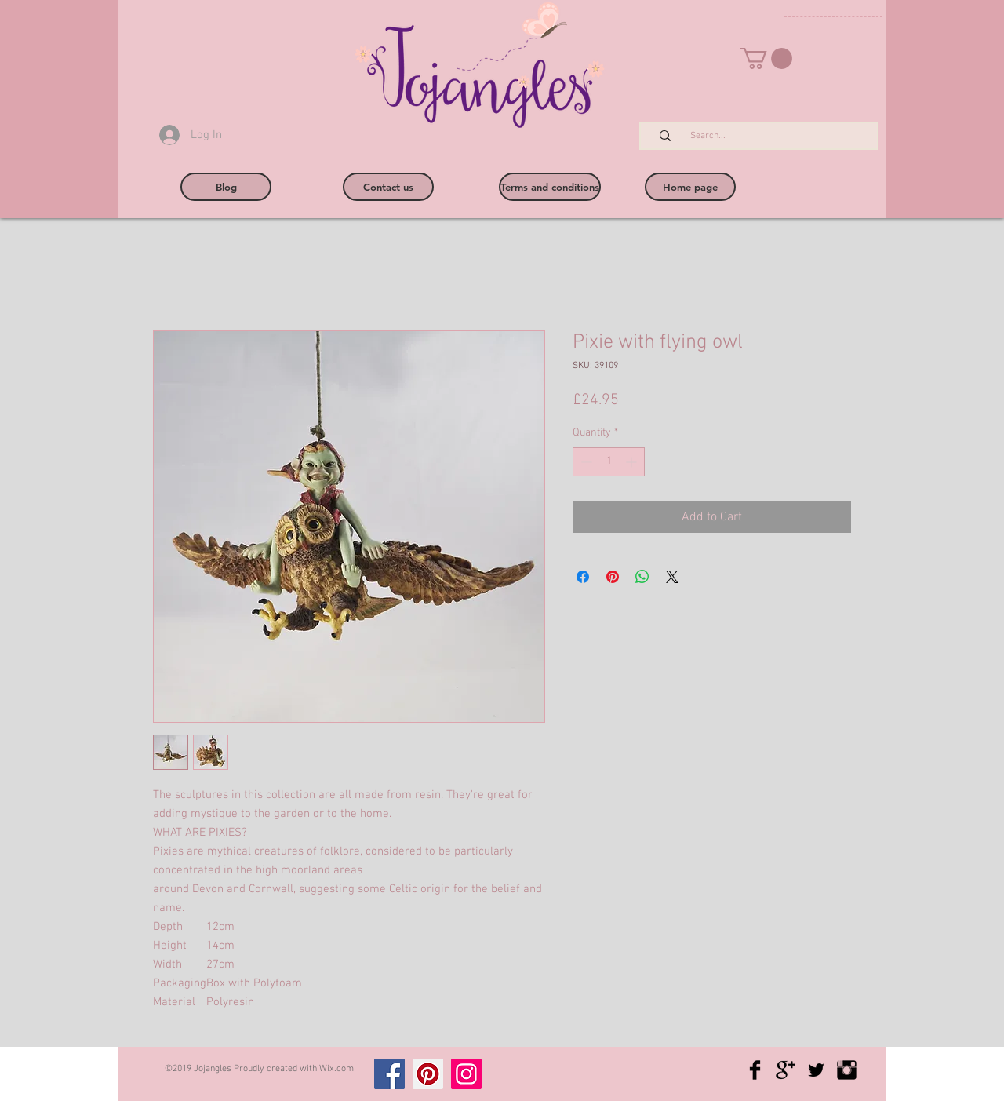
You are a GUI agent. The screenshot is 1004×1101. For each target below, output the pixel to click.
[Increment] (632, 462)
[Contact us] (388, 187)
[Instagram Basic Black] (847, 1070)
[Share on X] (672, 576)
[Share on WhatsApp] (642, 576)
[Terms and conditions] (550, 187)
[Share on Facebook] (582, 576)
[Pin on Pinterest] (612, 576)
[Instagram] (466, 1074)
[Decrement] (585, 462)
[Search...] (767, 136)
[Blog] (225, 187)
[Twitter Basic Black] (816, 1070)
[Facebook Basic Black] (755, 1070)
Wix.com (336, 1068)
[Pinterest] (428, 1074)
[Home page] (690, 187)
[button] (766, 58)
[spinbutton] (609, 462)
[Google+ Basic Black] (785, 1070)
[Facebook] (389, 1074)
